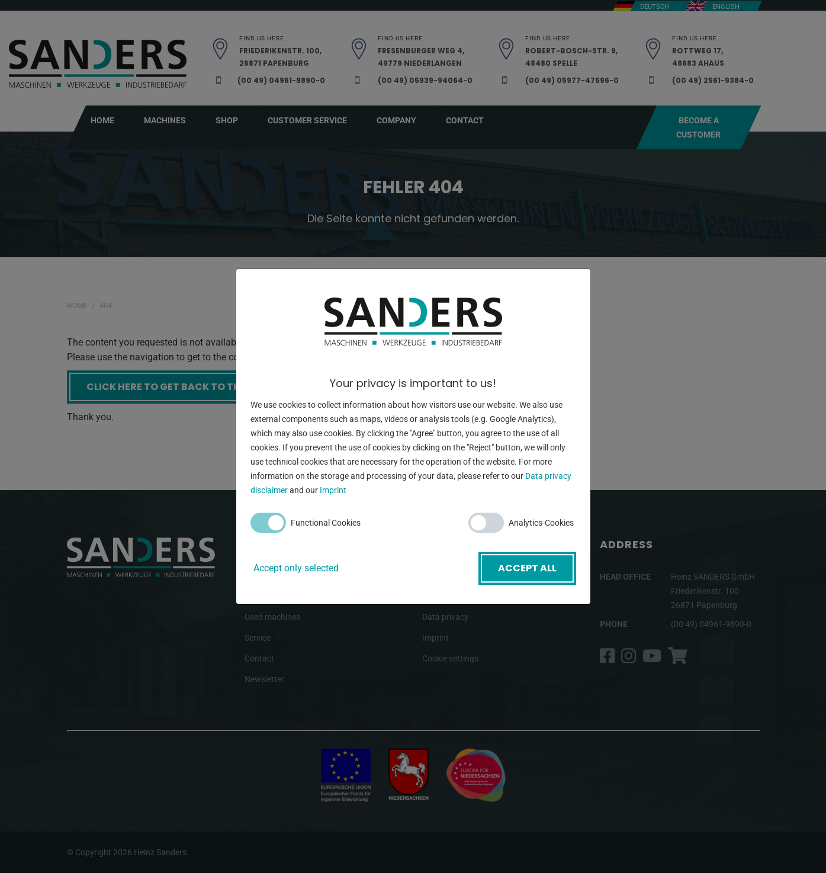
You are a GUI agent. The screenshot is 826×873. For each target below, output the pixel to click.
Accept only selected (296, 568)
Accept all (527, 568)
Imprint (333, 490)
